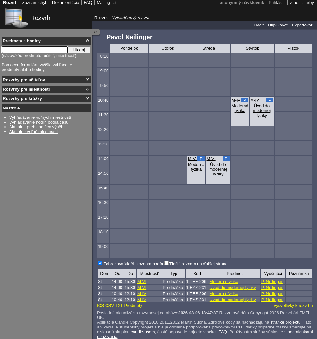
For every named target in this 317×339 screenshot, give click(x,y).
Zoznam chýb (34, 2)
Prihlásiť (276, 2)
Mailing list (106, 2)
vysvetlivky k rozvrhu (293, 305)
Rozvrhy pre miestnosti (26, 89)
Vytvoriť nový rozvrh (130, 17)
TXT (119, 305)
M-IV (235, 100)
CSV (109, 305)
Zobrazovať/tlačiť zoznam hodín (133, 263)
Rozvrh (40, 17)
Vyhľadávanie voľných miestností (40, 117)
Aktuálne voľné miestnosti (33, 131)
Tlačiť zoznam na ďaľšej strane (198, 263)
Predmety (133, 305)
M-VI (192, 158)
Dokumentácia (65, 2)
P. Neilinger (272, 281)
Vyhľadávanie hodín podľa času (39, 122)
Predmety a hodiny (22, 41)
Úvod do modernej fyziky (262, 110)
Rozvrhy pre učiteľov (24, 79)
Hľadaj (79, 49)
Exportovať (302, 25)
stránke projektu (285, 322)
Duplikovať (278, 25)
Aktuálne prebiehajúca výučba (37, 126)
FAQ (222, 331)
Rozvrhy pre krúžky (22, 98)
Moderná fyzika (239, 108)
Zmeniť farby (302, 2)
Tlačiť (258, 25)
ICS (100, 305)
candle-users (143, 331)
